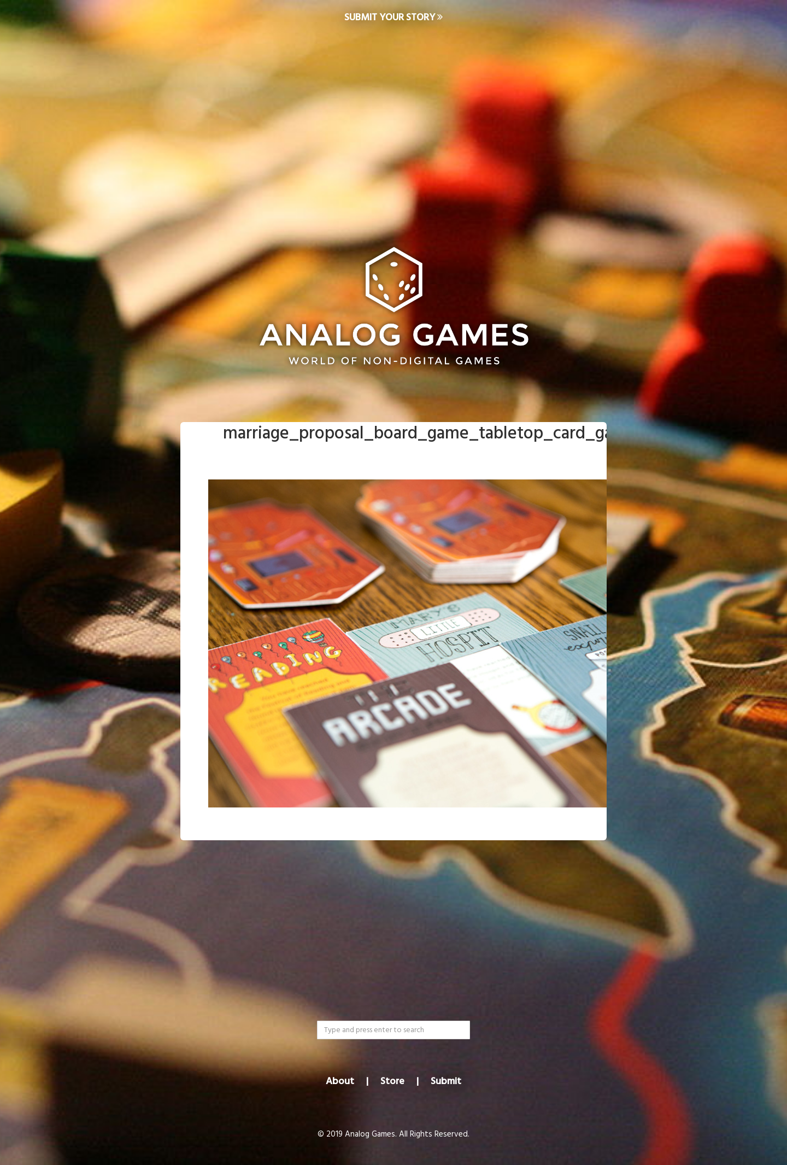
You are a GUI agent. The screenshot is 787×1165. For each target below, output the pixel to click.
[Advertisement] (393, 123)
